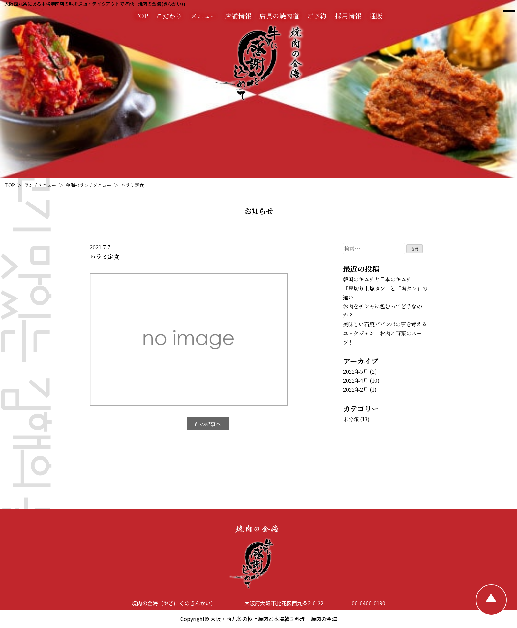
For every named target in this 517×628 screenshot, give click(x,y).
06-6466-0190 (368, 603)
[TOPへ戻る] (491, 600)
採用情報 (348, 15)
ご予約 (317, 15)
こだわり (169, 15)
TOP (141, 15)
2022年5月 (355, 371)
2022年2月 (355, 389)
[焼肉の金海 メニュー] (509, 11)
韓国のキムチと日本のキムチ (377, 279)
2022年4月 (355, 380)
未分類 (351, 419)
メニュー (204, 15)
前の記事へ (208, 424)
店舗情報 (238, 15)
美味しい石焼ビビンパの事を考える (385, 324)
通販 (375, 15)
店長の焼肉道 (279, 15)
